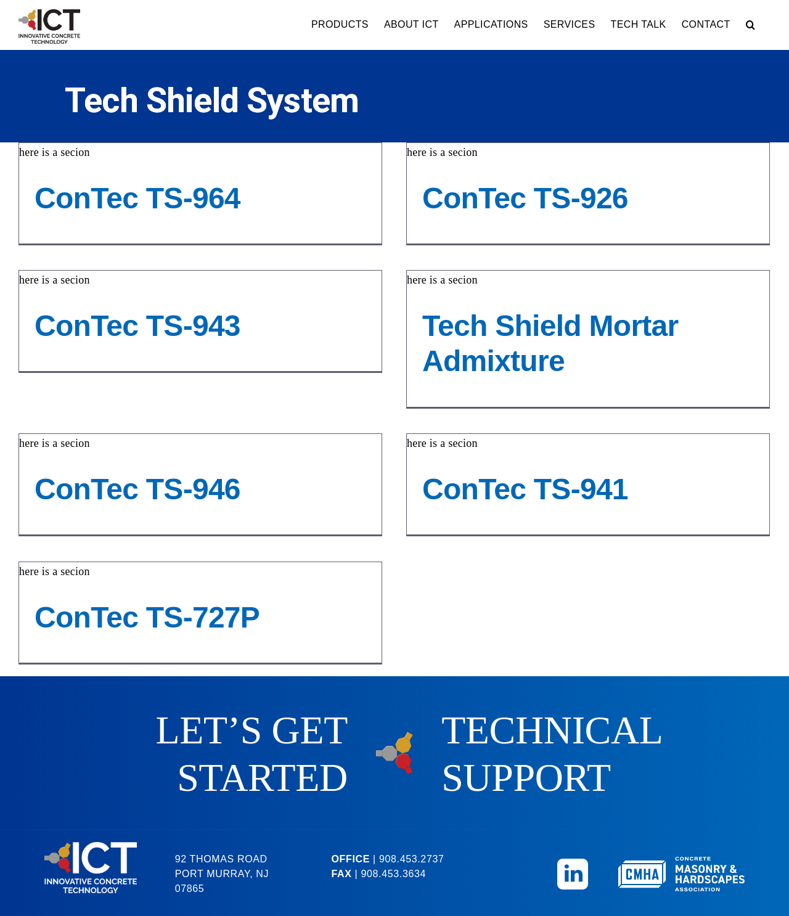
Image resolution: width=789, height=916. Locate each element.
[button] (750, 24)
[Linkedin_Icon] (572, 856)
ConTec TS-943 (166, 319)
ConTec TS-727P (147, 614)
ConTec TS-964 (137, 198)
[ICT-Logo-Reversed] (90, 839)
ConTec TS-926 (518, 198)
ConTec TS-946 (152, 482)
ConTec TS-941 (533, 482)
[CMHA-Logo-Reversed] (681, 855)
